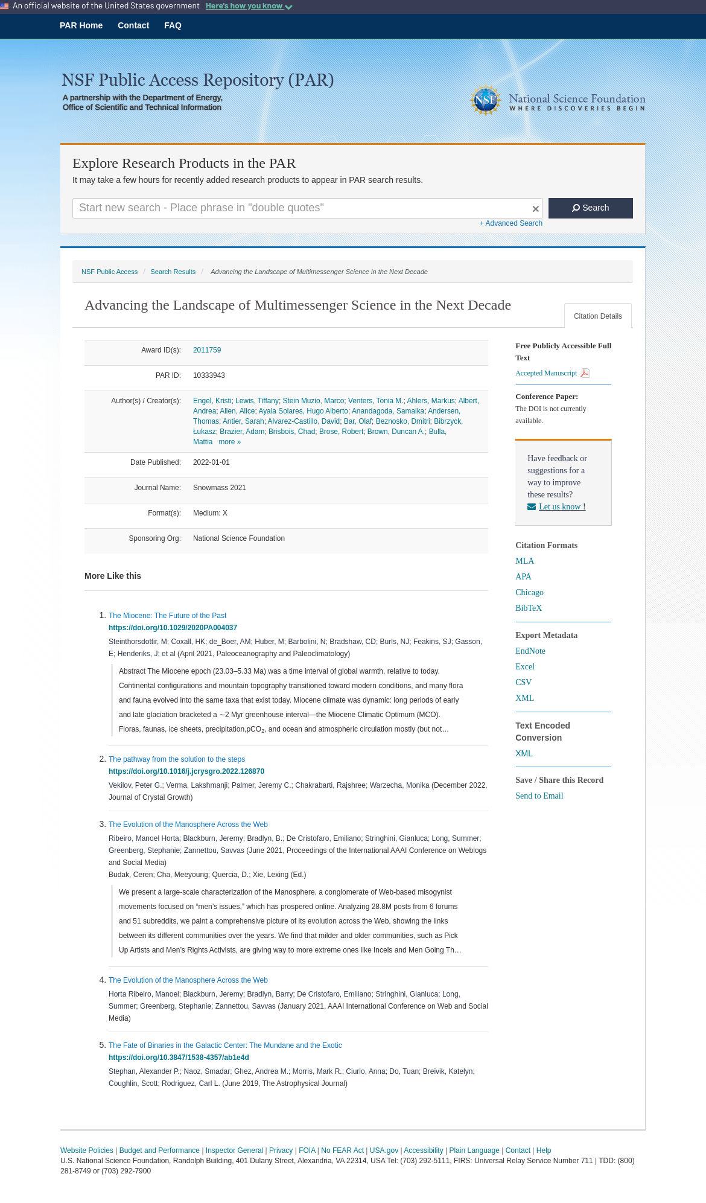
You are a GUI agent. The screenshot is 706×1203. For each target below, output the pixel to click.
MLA (524, 561)
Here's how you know (249, 5)
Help (544, 1150)
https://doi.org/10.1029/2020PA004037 (175, 628)
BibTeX (528, 608)
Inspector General (234, 1150)
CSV (523, 682)
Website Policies (86, 1150)
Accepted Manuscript (552, 373)
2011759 (207, 350)
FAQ (173, 25)
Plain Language (474, 1150)
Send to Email (539, 795)
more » (229, 442)
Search (590, 207)
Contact (133, 25)
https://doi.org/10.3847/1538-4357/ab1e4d (181, 1057)
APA (523, 576)
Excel (525, 666)
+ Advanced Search (511, 223)
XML (524, 698)
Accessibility (423, 1150)
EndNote (530, 651)
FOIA (307, 1150)
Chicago (529, 592)
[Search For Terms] (307, 208)
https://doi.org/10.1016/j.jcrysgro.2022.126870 (189, 771)
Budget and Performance (159, 1150)
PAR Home (81, 25)
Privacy (281, 1150)
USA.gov (384, 1150)
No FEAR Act (342, 1150)
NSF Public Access (109, 271)
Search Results (173, 271)
